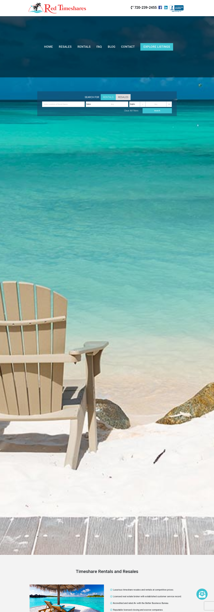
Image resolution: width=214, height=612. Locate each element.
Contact (128, 46)
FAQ (99, 46)
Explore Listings (156, 46)
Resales (65, 46)
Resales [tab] (123, 97)
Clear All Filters (131, 110)
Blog (111, 46)
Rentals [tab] (108, 97)
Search (157, 111)
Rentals (84, 46)
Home (48, 46)
